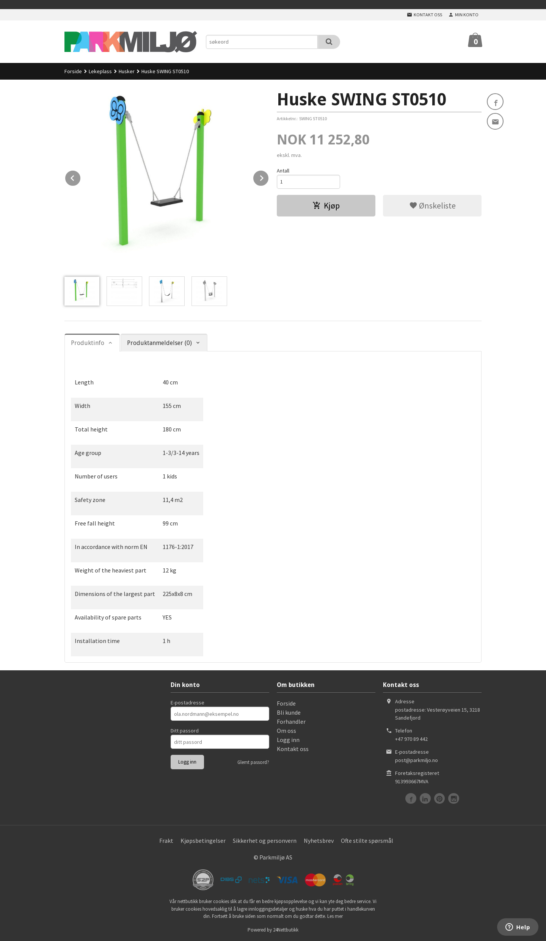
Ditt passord (185, 730)
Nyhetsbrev (319, 840)
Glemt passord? (253, 762)
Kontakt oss (293, 749)
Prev (80, 176)
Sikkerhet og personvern (265, 840)
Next (268, 176)
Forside (73, 71)
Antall (283, 170)
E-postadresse (187, 702)
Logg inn (288, 739)
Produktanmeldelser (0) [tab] (159, 343)
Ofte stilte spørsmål (367, 840)
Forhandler (291, 721)
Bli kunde (289, 712)
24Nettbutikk (285, 930)
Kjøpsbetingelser (203, 840)
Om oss (286, 730)
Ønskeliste (432, 205)
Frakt (166, 840)
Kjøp (326, 205)
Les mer (335, 916)
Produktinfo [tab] (87, 343)
